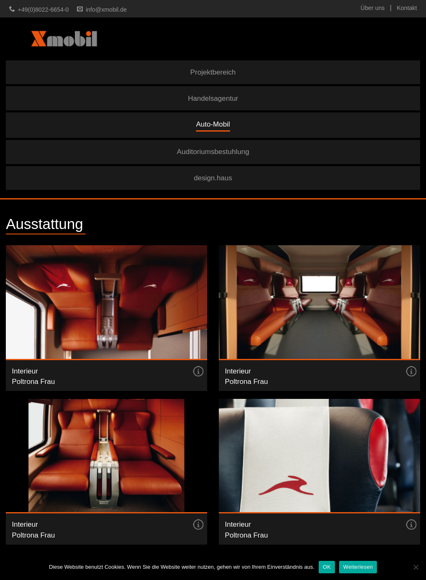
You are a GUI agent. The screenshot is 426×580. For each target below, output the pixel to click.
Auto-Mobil (213, 124)
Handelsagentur (213, 98)
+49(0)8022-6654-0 (43, 9)
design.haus (213, 178)
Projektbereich (212, 72)
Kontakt (407, 8)
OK (327, 567)
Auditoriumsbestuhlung (213, 152)
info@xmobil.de (106, 9)
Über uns (373, 8)
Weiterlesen (358, 567)
